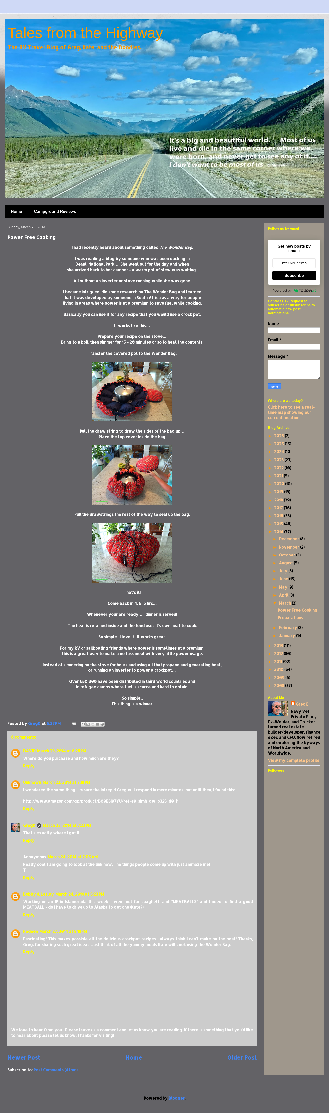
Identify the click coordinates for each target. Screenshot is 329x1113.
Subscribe (294, 275)
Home (16, 211)
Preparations (290, 617)
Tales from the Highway (85, 32)
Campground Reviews (55, 211)
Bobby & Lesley (38, 894)
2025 (279, 443)
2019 (279, 491)
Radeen (30, 931)
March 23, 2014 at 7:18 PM (66, 782)
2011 (278, 661)
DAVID (29, 750)
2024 (279, 451)
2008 (279, 685)
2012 (279, 653)
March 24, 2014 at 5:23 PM (79, 894)
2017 (279, 507)
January (287, 635)
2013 (279, 645)
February (288, 627)
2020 (279, 483)
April (284, 595)
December (289, 538)
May (283, 587)
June (284, 578)
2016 (279, 515)
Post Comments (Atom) (56, 1069)
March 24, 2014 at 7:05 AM (73, 856)
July (283, 570)
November (289, 547)
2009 (279, 677)
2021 (279, 475)
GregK (29, 825)
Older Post (242, 1057)
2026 (279, 435)
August (286, 562)
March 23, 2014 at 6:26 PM (61, 750)
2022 (279, 467)
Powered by (294, 290)
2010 (279, 669)
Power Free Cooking (297, 609)
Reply (29, 765)
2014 (279, 531)
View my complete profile (293, 760)
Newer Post (23, 1057)
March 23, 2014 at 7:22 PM (67, 825)
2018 (279, 499)
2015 (279, 523)
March (285, 603)
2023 (279, 459)
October (287, 554)
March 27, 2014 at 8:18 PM (63, 931)
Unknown (32, 782)
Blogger (177, 1098)
